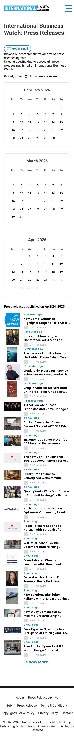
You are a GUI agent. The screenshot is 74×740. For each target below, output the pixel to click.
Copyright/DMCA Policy (17, 713)
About (20, 697)
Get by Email (17, 49)
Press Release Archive (43, 697)
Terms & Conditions (54, 705)
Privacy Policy (48, 713)
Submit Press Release (21, 705)
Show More (37, 662)
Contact (67, 713)
